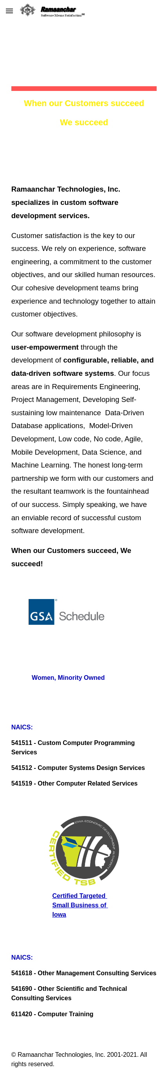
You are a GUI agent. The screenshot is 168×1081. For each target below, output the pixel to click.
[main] (84, 81)
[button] (9, 10)
